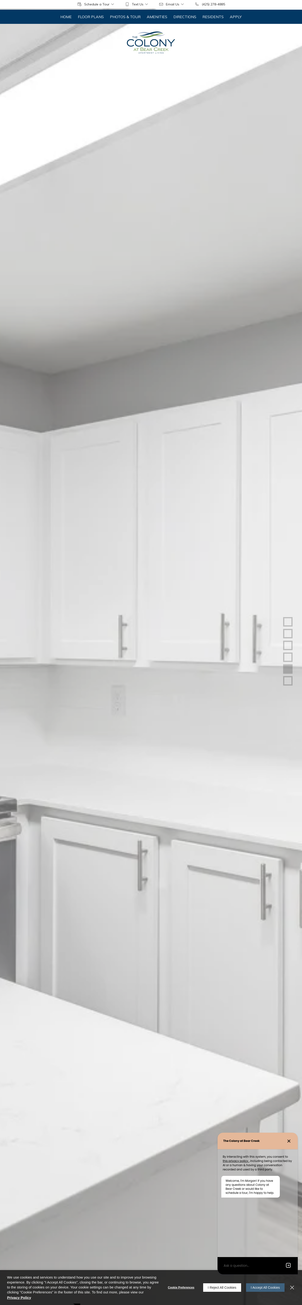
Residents (213, 16)
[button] (96, 4)
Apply (236, 16)
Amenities (157, 16)
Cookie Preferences (181, 1287)
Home (66, 16)
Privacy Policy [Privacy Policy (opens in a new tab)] (19, 1298)
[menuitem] (66, 17)
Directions (184, 16)
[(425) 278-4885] (210, 4)
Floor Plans (91, 16)
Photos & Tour (125, 16)
